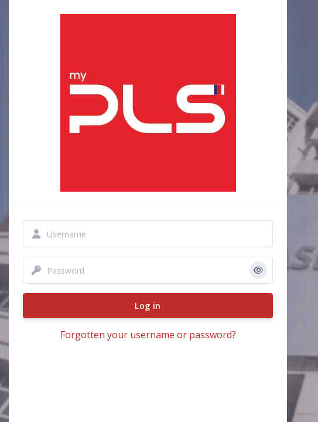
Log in (147, 305)
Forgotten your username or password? (148, 334)
